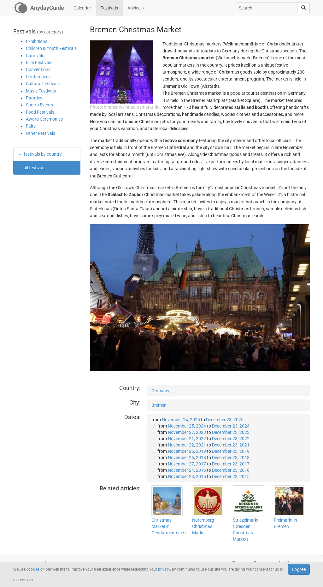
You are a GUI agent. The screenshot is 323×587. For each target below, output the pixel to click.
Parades (34, 97)
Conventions (38, 69)
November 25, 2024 (187, 425)
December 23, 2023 (231, 432)
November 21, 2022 (187, 438)
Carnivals (35, 55)
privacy (164, 569)
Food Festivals (40, 112)
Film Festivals (39, 62)
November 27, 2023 (187, 432)
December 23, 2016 (231, 470)
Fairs (31, 126)
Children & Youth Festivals (51, 48)
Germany (160, 390)
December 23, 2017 (231, 463)
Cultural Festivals (43, 83)
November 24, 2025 (181, 419)
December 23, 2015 (231, 476)
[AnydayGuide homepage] (39, 8)
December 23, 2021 (231, 444)
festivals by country (43, 154)
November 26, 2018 (187, 457)
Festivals (109, 7)
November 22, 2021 (187, 444)
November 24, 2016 (187, 470)
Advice (135, 7)
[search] (303, 8)
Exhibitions (36, 41)
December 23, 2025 (225, 419)
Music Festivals (41, 90)
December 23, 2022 (231, 438)
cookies (32, 569)
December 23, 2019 (231, 451)
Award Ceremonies (44, 119)
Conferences (38, 76)
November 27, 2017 (187, 463)
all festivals (34, 167)
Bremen (159, 405)
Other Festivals (40, 133)
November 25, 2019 (187, 451)
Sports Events (39, 104)
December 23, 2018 (231, 457)
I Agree (299, 569)
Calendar (82, 7)
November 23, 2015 (187, 476)
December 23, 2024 (231, 425)
